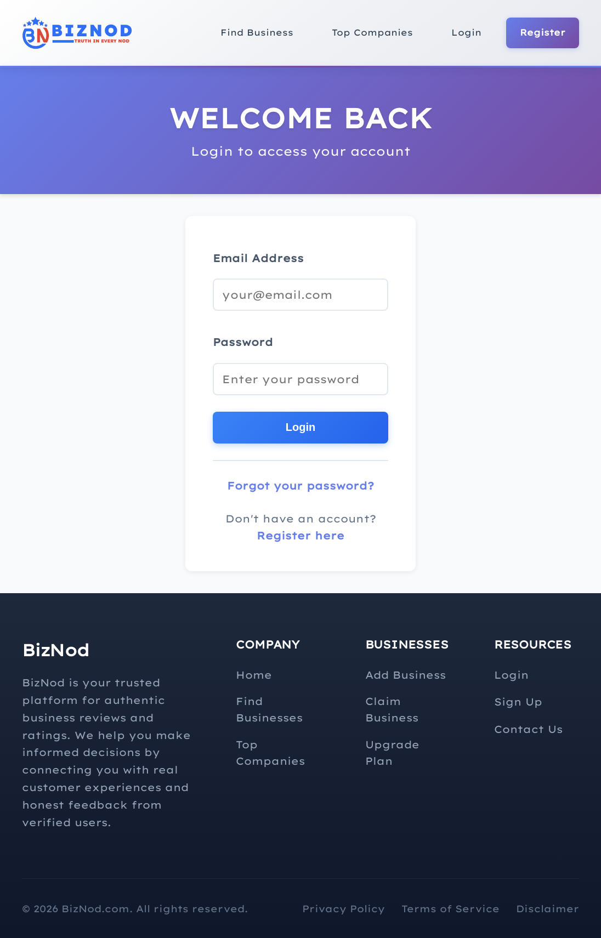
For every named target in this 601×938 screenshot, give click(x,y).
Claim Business (391, 709)
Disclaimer (547, 908)
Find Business (256, 32)
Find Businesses (269, 709)
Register (542, 32)
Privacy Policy (343, 908)
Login (466, 32)
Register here (300, 535)
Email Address (258, 258)
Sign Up (518, 701)
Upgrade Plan (392, 753)
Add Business (405, 674)
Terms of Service (450, 908)
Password (243, 342)
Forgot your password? (300, 485)
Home (254, 674)
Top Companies (372, 32)
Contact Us (528, 729)
